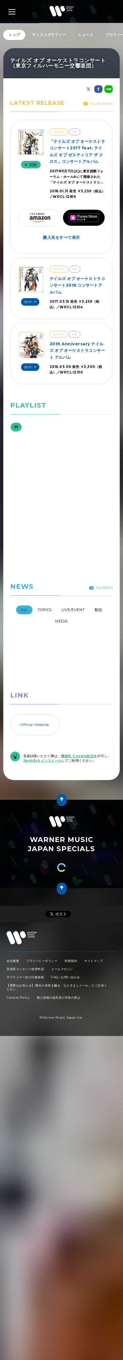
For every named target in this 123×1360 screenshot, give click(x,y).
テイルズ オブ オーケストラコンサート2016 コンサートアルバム (77, 285)
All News (101, 587)
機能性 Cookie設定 (77, 756)
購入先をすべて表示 (61, 237)
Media (61, 621)
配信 (98, 609)
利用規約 (71, 961)
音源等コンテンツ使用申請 (25, 969)
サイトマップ (93, 961)
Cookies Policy (18, 997)
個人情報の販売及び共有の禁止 (58, 997)
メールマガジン (62, 969)
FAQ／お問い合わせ (65, 977)
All (24, 609)
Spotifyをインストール (42, 760)
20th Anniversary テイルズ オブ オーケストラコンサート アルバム (77, 350)
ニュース (85, 34)
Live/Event (73, 609)
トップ (14, 34)
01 (16, 427)
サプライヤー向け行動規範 (25, 977)
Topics (45, 609)
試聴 (30, 164)
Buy (31, 302)
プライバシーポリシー (41, 961)
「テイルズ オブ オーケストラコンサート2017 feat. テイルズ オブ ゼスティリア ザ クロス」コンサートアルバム (77, 151)
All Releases (98, 103)
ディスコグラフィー (49, 34)
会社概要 (13, 961)
